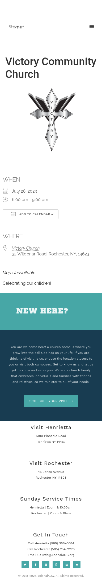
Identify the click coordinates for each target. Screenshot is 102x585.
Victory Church (26, 248)
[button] (91, 26)
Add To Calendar (30, 214)
